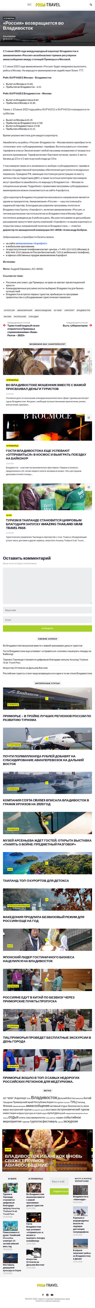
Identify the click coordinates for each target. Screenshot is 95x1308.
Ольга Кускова (9, 36)
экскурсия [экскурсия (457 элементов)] (70, 1121)
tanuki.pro (56, 1301)
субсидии (33, 316)
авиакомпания (24, 310)
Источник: (9, 261)
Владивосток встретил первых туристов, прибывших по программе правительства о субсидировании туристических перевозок (42, 296)
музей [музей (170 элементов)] (62, 1113)
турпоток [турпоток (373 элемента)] (36, 1121)
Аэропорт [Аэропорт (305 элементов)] (20, 1098)
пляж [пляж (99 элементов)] (47, 1118)
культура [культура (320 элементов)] (53, 1113)
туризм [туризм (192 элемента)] (25, 1121)
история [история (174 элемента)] (38, 1113)
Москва (7, 316)
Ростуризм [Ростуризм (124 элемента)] (58, 1102)
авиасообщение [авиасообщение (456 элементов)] (38, 1106)
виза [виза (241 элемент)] (86, 1105)
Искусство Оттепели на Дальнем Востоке (25, 667)
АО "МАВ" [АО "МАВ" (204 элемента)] (8, 1098)
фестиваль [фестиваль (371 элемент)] (50, 1121)
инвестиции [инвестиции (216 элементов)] (9, 1113)
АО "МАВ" (58, 310)
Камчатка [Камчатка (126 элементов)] (79, 1098)
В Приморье (9, 18)
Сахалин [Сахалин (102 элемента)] (66, 1102)
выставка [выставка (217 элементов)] (51, 1109)
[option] (45, 1150)
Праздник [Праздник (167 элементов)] (7, 1102)
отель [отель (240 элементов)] (22, 1117)
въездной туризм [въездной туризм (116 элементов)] (38, 1110)
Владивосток (83, 310)
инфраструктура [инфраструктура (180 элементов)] (24, 1113)
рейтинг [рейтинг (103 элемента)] (53, 1118)
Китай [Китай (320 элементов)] (87, 1098)
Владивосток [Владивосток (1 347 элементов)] (44, 1097)
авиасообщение (43, 310)
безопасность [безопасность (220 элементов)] (75, 1106)
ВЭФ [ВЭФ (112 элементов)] (29, 1098)
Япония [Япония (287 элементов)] (7, 1105)
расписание (20, 316)
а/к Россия (9, 310)
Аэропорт (69, 310)
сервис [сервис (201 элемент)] (59, 1117)
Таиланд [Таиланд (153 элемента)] (81, 1102)
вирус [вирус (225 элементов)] (6, 1109)
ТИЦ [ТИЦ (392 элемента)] (73, 1102)
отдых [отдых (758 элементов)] (13, 1117)
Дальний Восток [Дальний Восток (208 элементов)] (66, 1098)
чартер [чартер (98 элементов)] (60, 1122)
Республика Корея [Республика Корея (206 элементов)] (44, 1102)
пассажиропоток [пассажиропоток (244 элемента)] (35, 1117)
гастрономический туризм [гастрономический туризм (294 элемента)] (73, 1109)
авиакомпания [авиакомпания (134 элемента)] (19, 1106)
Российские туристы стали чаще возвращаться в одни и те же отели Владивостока (47, 673)
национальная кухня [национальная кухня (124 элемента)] (74, 1113)
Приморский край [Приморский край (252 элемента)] (23, 1102)
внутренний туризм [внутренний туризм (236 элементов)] (21, 1109)
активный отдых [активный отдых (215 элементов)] (59, 1106)
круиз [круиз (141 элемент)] (44, 1113)
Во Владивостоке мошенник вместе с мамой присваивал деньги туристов (42, 645)
